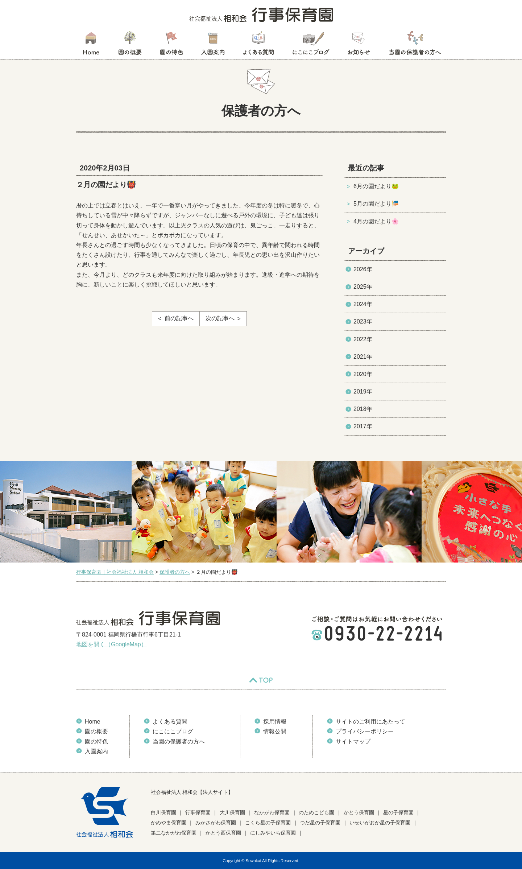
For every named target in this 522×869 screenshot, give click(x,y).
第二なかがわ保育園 (173, 833)
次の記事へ (220, 318)
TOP (261, 680)
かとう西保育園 (223, 833)
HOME (90, 45)
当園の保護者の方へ (414, 45)
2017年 (362, 426)
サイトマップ (353, 741)
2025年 (362, 287)
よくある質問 (258, 45)
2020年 (362, 374)
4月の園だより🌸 (376, 221)
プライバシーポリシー (365, 731)
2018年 (362, 409)
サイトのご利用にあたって (370, 721)
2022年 (362, 339)
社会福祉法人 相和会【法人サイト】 (192, 792)
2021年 (362, 357)
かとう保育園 (359, 812)
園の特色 (171, 45)
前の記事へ (179, 318)
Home (92, 721)
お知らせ (359, 45)
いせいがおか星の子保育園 (379, 822)
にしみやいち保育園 (273, 833)
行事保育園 (198, 812)
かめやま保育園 (168, 822)
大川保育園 (232, 812)
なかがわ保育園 (272, 812)
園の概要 (130, 45)
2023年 (362, 321)
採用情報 (274, 721)
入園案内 (213, 45)
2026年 (362, 269)
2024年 (362, 304)
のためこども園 (316, 812)
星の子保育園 (398, 812)
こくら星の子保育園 (268, 822)
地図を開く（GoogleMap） (111, 644)
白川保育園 (163, 812)
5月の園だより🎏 (376, 204)
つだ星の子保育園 (320, 822)
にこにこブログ (311, 45)
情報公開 (274, 731)
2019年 (362, 391)
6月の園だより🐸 (376, 186)
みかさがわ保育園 (215, 822)
